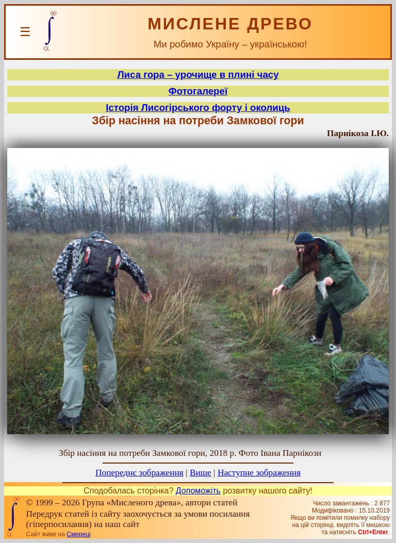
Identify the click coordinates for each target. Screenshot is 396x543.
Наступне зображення (259, 473)
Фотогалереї (198, 91)
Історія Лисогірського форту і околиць (198, 107)
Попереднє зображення (139, 473)
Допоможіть (198, 490)
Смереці (78, 534)
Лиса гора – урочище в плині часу (197, 74)
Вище (200, 473)
